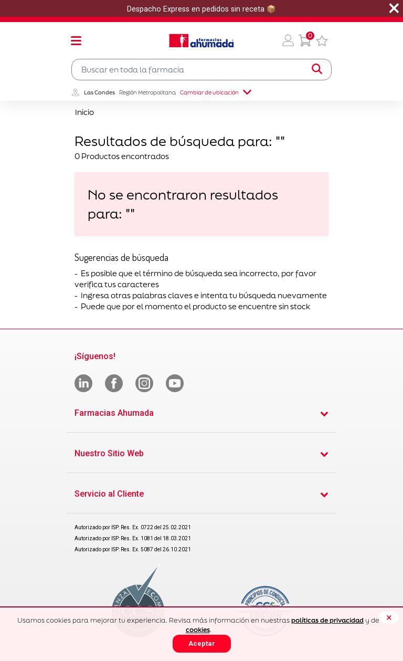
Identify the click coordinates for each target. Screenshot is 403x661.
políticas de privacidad (327, 620)
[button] (288, 40)
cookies (198, 629)
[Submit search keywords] (317, 69)
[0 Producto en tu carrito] (305, 40)
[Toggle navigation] (76, 40)
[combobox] (201, 69)
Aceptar (201, 643)
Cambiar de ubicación (215, 92)
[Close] (389, 617)
